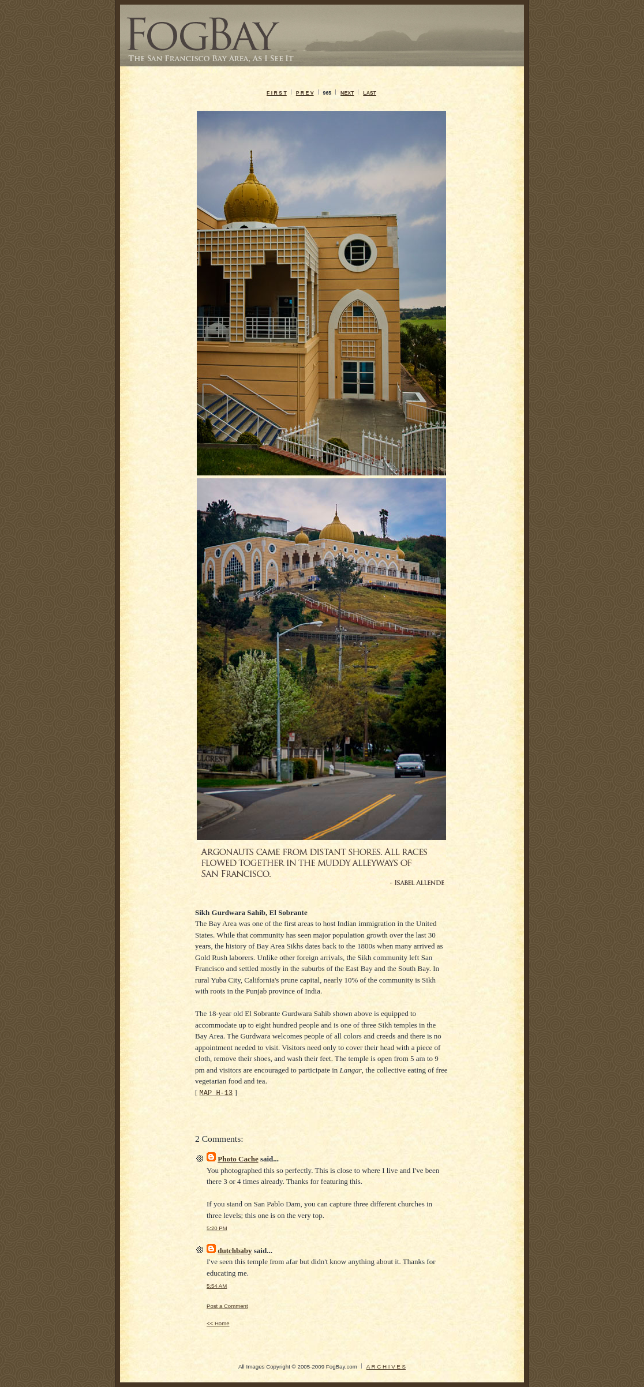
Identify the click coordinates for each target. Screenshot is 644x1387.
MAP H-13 (216, 1092)
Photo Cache (238, 1158)
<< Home (218, 1323)
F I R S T (277, 93)
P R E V (305, 93)
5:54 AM (217, 1286)
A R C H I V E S (386, 1366)
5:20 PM (217, 1228)
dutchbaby (235, 1250)
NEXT (347, 93)
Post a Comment (227, 1306)
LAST (369, 93)
